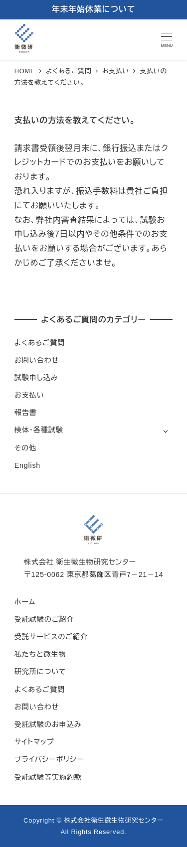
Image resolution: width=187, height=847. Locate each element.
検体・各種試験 (38, 430)
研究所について (40, 672)
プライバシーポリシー (49, 759)
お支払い (29, 395)
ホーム (25, 602)
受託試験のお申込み (48, 724)
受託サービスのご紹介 (51, 637)
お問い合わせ (36, 360)
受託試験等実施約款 (48, 777)
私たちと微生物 (40, 654)
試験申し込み (36, 378)
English (27, 465)
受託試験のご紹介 (44, 619)
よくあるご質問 (39, 343)
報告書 (25, 413)
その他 (25, 448)
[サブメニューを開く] (165, 431)
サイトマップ (34, 742)
